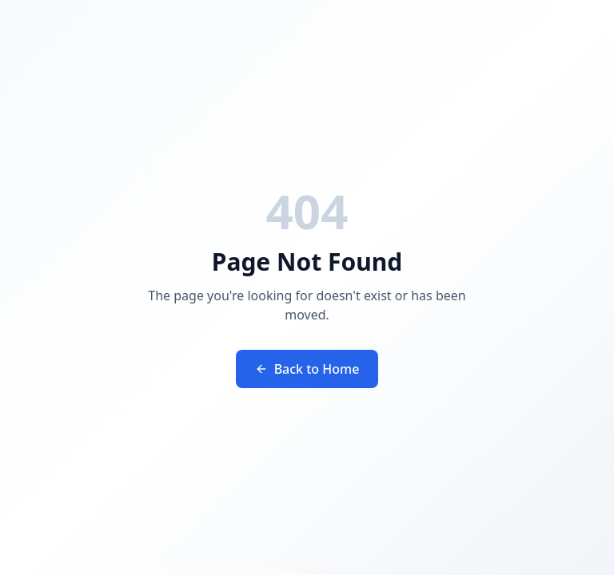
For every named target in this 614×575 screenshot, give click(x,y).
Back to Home (307, 369)
